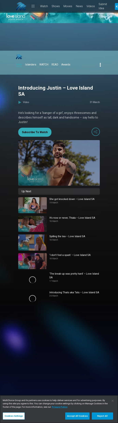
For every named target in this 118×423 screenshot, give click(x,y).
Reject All (102, 416)
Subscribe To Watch (35, 132)
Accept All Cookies (77, 416)
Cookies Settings (14, 416)
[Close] (112, 400)
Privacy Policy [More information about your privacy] (59, 407)
